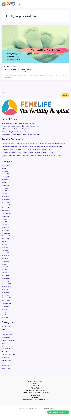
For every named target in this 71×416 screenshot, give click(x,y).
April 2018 (4, 315)
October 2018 (6, 301)
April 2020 (5, 273)
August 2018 (5, 307)
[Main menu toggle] (67, 4)
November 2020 (6, 259)
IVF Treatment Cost (44, 150)
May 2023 (5, 191)
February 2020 (6, 279)
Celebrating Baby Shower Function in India (14, 132)
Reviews (35, 383)
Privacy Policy (35, 388)
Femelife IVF (35, 397)
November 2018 (6, 298)
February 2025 (6, 177)
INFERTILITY (5, 352)
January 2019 (5, 296)
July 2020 (4, 265)
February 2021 (6, 251)
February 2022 (6, 228)
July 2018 (4, 310)
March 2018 (5, 318)
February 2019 (6, 293)
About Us (35, 386)
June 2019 (5, 290)
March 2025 (5, 174)
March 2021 (5, 248)
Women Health (6, 369)
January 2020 (6, 282)
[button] (58, 412)
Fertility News (6, 338)
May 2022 (4, 222)
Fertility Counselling (7, 335)
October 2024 (6, 183)
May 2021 (4, 245)
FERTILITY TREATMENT (9, 341)
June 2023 (5, 189)
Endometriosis (6, 332)
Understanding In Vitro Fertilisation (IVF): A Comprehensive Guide (21, 127)
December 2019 (6, 284)
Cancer (4, 330)
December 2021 (6, 234)
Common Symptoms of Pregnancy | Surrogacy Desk (17, 156)
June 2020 (5, 267)
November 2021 (6, 236)
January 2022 (6, 231)
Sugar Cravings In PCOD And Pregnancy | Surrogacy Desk (19, 144)
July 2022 (4, 220)
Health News (5, 347)
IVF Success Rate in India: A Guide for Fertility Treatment (18, 124)
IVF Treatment (6, 358)
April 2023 (5, 194)
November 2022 (6, 208)
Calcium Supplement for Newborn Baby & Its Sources (17, 129)
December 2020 (6, 256)
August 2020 (5, 262)
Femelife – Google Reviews (35, 381)
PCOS (3, 363)
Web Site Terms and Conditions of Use (35, 400)
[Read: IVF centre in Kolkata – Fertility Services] (35, 44)
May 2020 (5, 270)
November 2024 (6, 180)
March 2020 (5, 276)
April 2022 (4, 225)
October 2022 (6, 211)
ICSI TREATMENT (7, 349)
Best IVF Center (6, 327)
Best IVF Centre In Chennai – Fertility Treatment (52, 144)
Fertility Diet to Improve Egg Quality (51, 147)
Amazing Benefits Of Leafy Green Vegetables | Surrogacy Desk (20, 147)
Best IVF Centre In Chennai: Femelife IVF (35, 393)
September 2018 (6, 304)
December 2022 (6, 205)
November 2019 (6, 287)
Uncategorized (6, 366)
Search (4, 92)
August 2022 (5, 217)
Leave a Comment (8, 72)
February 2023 (6, 200)
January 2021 (5, 253)
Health (4, 344)
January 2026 (6, 166)
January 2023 (6, 203)
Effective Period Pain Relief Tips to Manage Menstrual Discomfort (21, 135)
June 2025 (5, 172)
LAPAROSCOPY (6, 361)
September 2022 (7, 214)
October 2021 (6, 239)
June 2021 (5, 242)
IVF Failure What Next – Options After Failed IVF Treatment (37, 153)
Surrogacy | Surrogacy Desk (10, 153)
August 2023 (5, 186)
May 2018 (4, 313)
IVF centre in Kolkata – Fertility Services (18, 70)
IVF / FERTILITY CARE (8, 355)
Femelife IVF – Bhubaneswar (35, 390)
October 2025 (6, 169)
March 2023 (5, 197)
